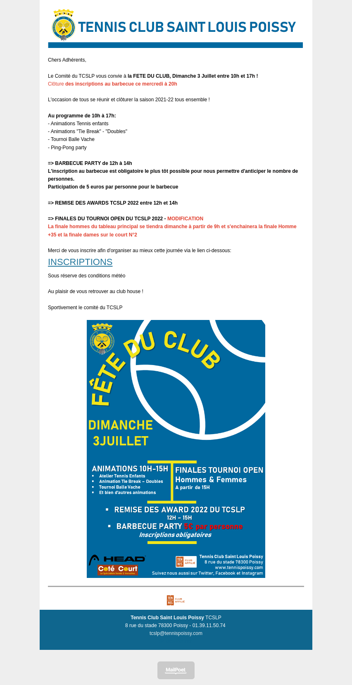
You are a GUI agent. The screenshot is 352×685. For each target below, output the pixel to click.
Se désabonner (175, 641)
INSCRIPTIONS (80, 262)
